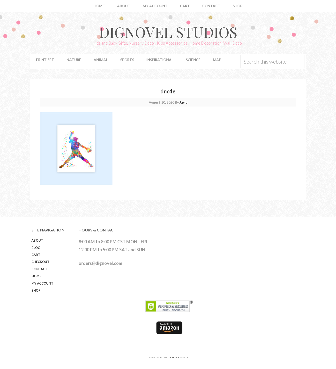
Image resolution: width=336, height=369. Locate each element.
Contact (39, 269)
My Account (42, 283)
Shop (35, 290)
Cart (35, 255)
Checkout (40, 262)
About (37, 240)
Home (36, 276)
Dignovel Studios (168, 31)
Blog (35, 248)
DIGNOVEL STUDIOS (178, 357)
